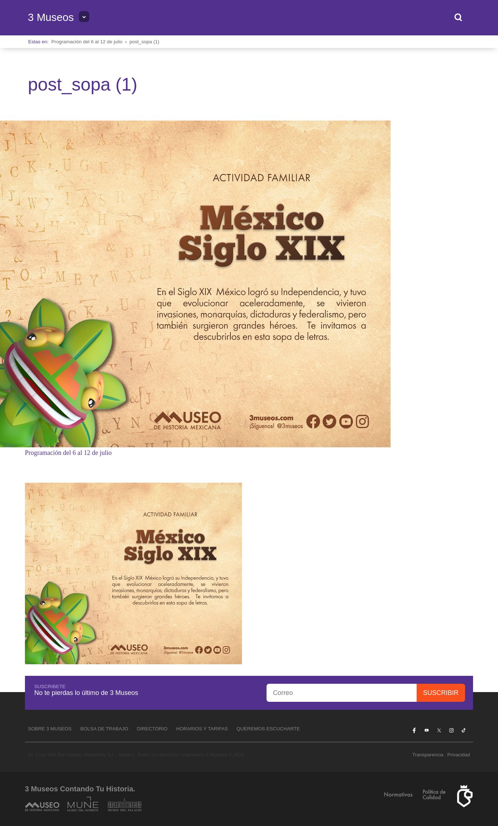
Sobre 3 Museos (50, 728)
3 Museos (51, 17)
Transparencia (427, 754)
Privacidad (458, 754)
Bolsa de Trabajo (104, 728)
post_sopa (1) (144, 41)
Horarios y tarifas (202, 728)
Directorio (152, 728)
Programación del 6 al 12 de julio (87, 41)
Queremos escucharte (268, 728)
